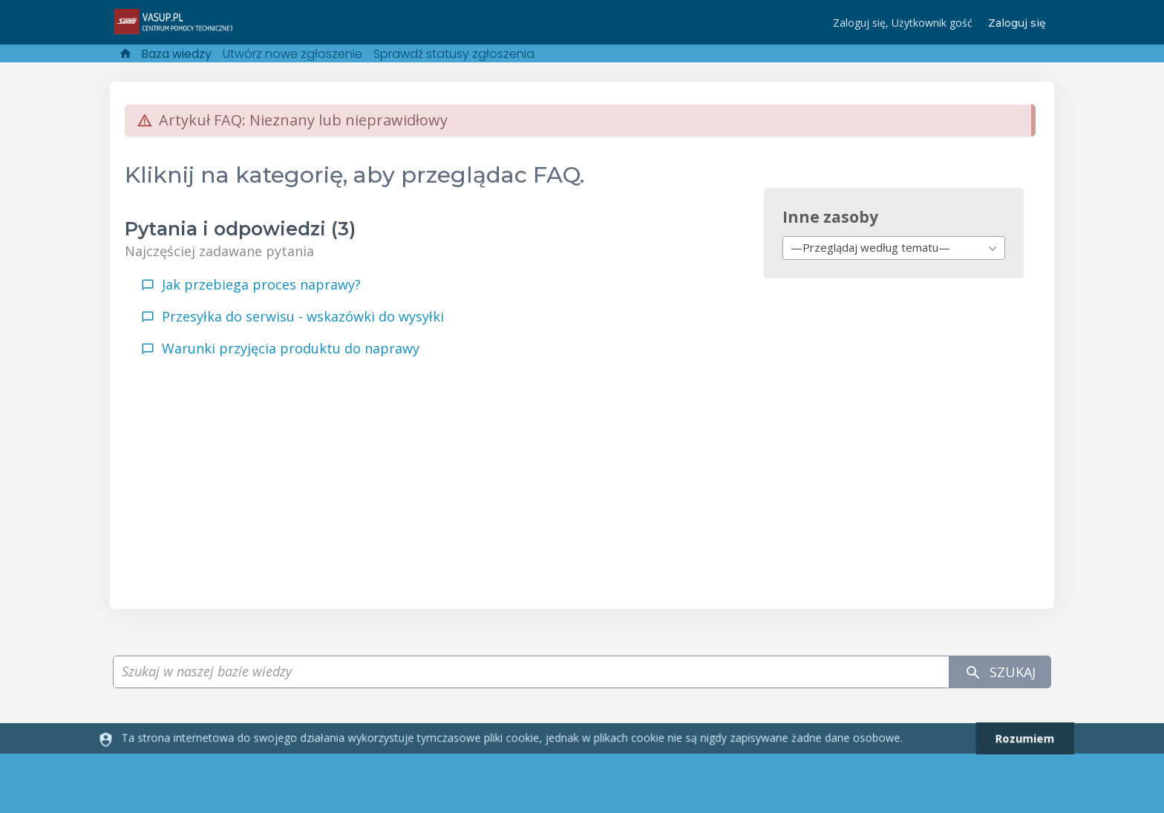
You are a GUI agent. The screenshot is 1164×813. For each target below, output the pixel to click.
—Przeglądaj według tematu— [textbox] (870, 247)
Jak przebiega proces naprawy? (261, 284)
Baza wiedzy (176, 53)
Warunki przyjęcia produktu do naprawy (290, 348)
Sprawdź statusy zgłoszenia (453, 53)
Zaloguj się (1017, 23)
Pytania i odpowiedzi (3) (240, 229)
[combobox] (893, 248)
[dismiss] (1018, 738)
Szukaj (1000, 672)
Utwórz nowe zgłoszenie (292, 53)
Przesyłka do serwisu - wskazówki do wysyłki (303, 316)
